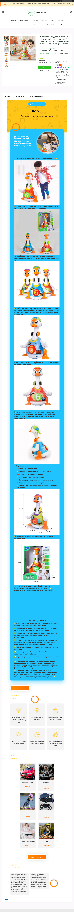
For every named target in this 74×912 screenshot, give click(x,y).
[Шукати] (3, 12)
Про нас (35, 20)
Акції (52, 20)
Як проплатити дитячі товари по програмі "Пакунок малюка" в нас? (10, 899)
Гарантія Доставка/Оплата (18, 24)
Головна (13, 20)
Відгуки (60, 20)
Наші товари (24, 20)
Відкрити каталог (20, 688)
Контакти (44, 20)
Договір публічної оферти (55, 24)
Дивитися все (37, 829)
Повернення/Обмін (37, 24)
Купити (45, 67)
